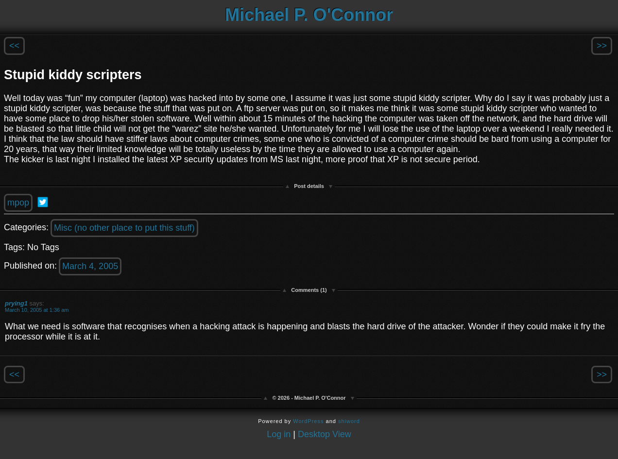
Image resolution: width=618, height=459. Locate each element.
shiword (349, 421)
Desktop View (324, 434)
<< (14, 46)
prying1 (16, 303)
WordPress (308, 421)
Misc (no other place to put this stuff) (124, 228)
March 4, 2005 (90, 266)
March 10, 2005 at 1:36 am (37, 310)
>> (602, 46)
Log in (279, 434)
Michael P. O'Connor (309, 15)
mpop (18, 202)
